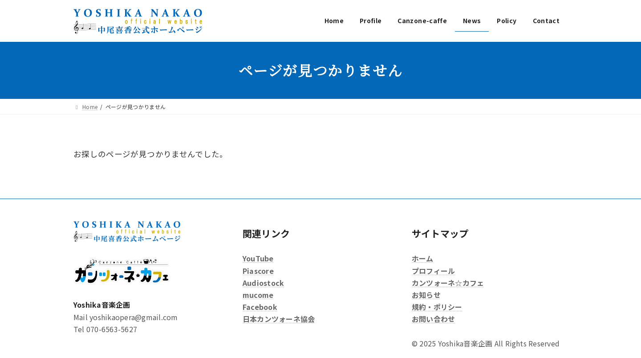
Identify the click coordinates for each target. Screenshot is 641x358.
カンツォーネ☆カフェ (448, 282)
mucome (258, 294)
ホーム (423, 258)
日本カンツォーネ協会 (279, 318)
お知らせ (426, 294)
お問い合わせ (433, 318)
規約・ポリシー (437, 306)
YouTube (258, 258)
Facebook (260, 306)
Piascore (258, 270)
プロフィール (433, 270)
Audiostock (263, 282)
